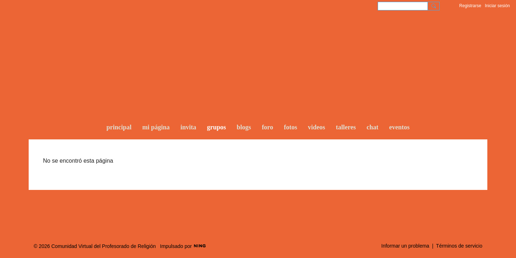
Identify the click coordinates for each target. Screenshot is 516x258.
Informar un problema (405, 246)
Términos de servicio (459, 246)
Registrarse (470, 5)
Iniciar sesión (497, 5)
